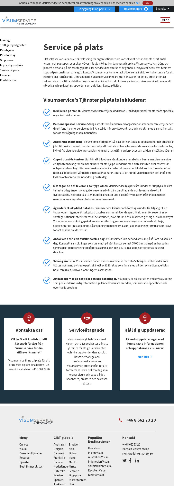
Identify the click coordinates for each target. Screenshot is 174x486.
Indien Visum (96, 446)
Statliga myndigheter (13, 38)
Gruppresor (7, 53)
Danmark (59, 446)
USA (71, 477)
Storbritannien (78, 473)
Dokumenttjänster (30, 446)
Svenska (161, 9)
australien (60, 437)
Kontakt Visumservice (135, 442)
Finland (73, 446)
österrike (59, 464)
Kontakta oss (8, 73)
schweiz (74, 464)
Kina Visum (94, 441)
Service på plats (9, 63)
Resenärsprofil (133, 9)
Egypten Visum (97, 463)
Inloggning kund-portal (92, 9)
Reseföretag (7, 48)
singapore (75, 468)
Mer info (143, 350)
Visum (23, 442)
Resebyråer (7, 43)
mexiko (73, 455)
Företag (5, 33)
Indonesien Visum (99, 455)
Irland (72, 451)
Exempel (5, 68)
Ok (147, 3)
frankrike (59, 451)
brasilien (74, 437)
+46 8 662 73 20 (131, 437)
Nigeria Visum (96, 468)
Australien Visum (98, 450)
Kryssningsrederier (11, 58)
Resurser (25, 451)
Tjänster (24, 455)
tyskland (59, 477)
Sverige (58, 468)
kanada (58, 455)
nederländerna (63, 460)
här (137, 3)
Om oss (23, 437)
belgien (58, 442)
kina (71, 442)
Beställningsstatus (31, 460)
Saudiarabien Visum (100, 459)
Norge (72, 460)
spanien (58, 473)
